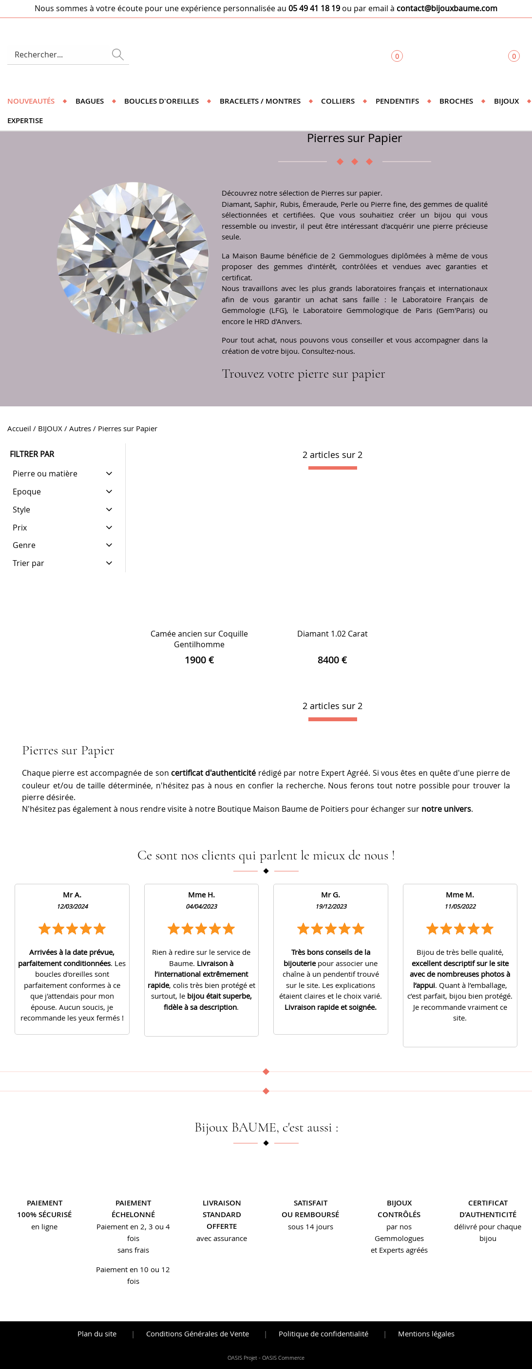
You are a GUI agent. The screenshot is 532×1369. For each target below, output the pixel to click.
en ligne (44, 1226)
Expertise (25, 120)
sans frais (133, 1250)
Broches (456, 101)
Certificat (488, 1203)
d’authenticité (487, 1214)
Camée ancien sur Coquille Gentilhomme (199, 639)
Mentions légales (426, 1333)
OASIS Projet (242, 1357)
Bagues (90, 101)
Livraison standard (222, 1209)
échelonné (133, 1214)
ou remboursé (310, 1214)
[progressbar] (332, 468)
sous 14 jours (310, 1226)
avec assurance (221, 1238)
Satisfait (310, 1203)
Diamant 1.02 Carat (332, 633)
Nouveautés (31, 101)
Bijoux (506, 101)
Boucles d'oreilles (161, 101)
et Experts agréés (399, 1250)
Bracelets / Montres (260, 101)
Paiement (44, 1203)
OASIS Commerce (283, 1357)
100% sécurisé (44, 1214)
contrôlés (399, 1214)
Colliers (338, 101)
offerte (222, 1226)
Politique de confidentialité (323, 1333)
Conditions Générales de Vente (197, 1333)
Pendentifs (397, 101)
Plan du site (96, 1333)
